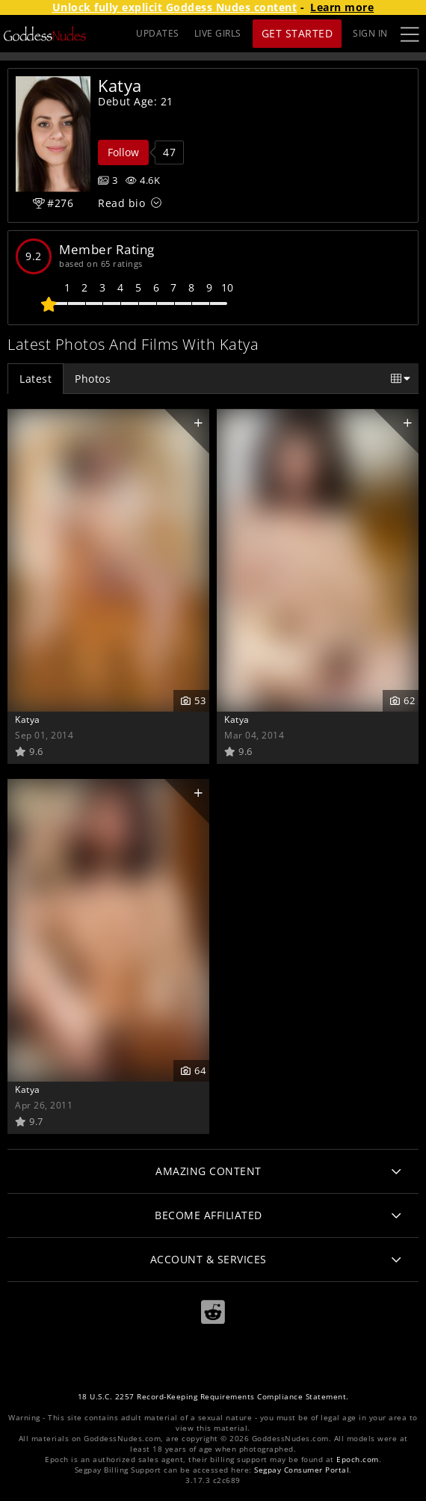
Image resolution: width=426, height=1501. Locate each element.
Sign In (370, 33)
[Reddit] (213, 1312)
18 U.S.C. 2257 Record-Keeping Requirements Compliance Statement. (213, 1397)
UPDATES (157, 33)
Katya (27, 719)
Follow (123, 152)
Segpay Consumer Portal (301, 1470)
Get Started (297, 33)
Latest (35, 379)
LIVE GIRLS (217, 33)
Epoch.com (357, 1459)
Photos (93, 379)
